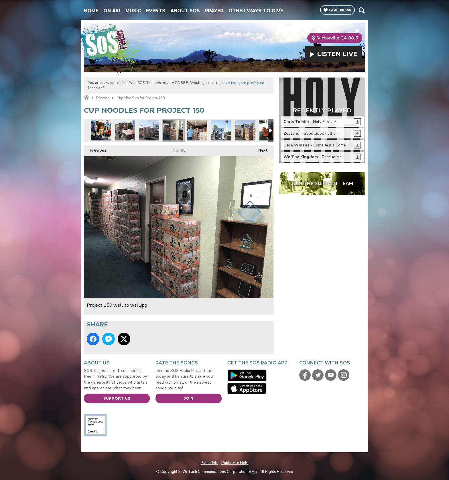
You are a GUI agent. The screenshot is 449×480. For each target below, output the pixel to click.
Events (155, 10)
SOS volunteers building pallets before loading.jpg (149, 130)
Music (133, 10)
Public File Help (235, 462)
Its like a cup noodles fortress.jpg (245, 130)
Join (188, 398)
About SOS (185, 10)
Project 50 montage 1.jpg (101, 130)
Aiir (255, 471)
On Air (111, 10)
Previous (95, 149)
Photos (102, 98)
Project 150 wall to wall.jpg (173, 130)
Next (260, 149)
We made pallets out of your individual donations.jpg (125, 130)
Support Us (116, 398)
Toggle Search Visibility (361, 10)
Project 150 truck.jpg (221, 130)
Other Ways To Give (256, 10)
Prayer (214, 10)
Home (91, 10)
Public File (209, 462)
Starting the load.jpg (197, 130)
